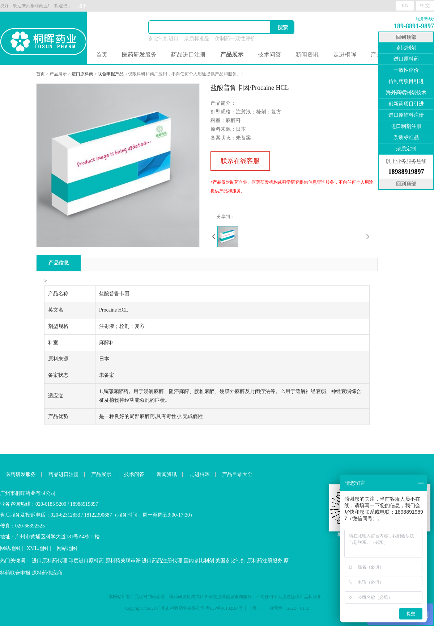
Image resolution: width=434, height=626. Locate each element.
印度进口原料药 (86, 560)
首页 (101, 54)
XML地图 (37, 548)
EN (405, 5)
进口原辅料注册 (406, 115)
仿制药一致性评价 (235, 38)
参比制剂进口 (163, 38)
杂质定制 (406, 148)
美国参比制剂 (230, 560)
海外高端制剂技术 (406, 92)
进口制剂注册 (406, 126)
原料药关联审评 (123, 560)
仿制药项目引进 (406, 81)
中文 (425, 5)
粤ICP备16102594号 (224, 608)
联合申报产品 (111, 73)
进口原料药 (82, 73)
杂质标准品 (196, 38)
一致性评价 (406, 70)
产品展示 (58, 73)
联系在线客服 (240, 160)
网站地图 (10, 548)
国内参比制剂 (199, 560)
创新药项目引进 (406, 104)
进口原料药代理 (49, 560)
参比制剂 (406, 47)
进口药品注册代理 (162, 560)
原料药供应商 (47, 573)
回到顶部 (406, 37)
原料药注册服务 (264, 560)
